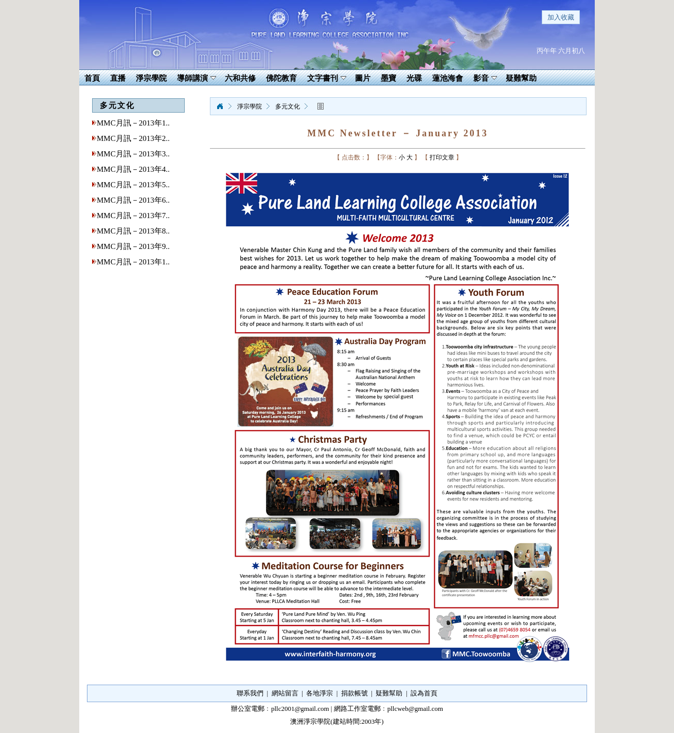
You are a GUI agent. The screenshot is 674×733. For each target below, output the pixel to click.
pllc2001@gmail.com (300, 708)
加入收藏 (560, 17)
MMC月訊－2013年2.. (133, 138)
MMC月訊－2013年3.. (133, 154)
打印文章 (442, 157)
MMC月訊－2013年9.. (133, 246)
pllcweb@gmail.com (415, 708)
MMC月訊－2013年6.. (133, 200)
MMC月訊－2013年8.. (133, 231)
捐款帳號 (354, 693)
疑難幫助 (389, 693)
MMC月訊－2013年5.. (133, 185)
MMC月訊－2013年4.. (133, 169)
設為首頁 (424, 693)
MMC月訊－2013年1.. (133, 123)
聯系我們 (250, 693)
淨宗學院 (220, 106)
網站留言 (285, 693)
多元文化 (287, 106)
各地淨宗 (319, 693)
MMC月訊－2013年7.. (133, 215)
